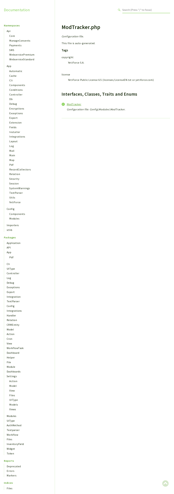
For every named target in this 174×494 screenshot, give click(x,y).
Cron (9, 338)
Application (13, 243)
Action (10, 334)
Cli (11, 80)
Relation (14, 174)
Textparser (13, 430)
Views (12, 409)
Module (11, 366)
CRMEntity (13, 324)
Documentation (17, 9)
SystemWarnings (19, 188)
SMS (11, 50)
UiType (11, 420)
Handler (11, 315)
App (9, 66)
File (9, 362)
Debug (13, 103)
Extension (15, 122)
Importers (13, 225)
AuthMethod (14, 425)
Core (12, 35)
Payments (15, 45)
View (9, 343)
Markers (12, 475)
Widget (11, 448)
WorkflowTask (15, 348)
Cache (13, 75)
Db (11, 99)
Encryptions (16, 108)
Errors (10, 470)
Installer (14, 132)
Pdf (11, 164)
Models (13, 404)
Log (11, 146)
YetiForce (15, 202)
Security (14, 178)
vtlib (9, 230)
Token (10, 453)
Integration (14, 296)
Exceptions (16, 113)
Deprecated (14, 466)
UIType (11, 268)
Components (17, 85)
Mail (11, 150)
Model (10, 329)
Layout (13, 141)
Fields (13, 127)
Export (13, 117)
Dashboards (14, 371)
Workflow (12, 434)
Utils (12, 197)
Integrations (17, 136)
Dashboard (13, 352)
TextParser (16, 192)
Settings (12, 376)
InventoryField (15, 444)
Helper (11, 357)
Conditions (16, 89)
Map (11, 160)
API (9, 247)
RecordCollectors (20, 169)
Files (12, 395)
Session (14, 183)
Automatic (15, 71)
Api (8, 31)
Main (12, 155)
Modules (14, 218)
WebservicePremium (22, 54)
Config (10, 209)
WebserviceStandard (21, 59)
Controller (15, 94)
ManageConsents (19, 40)
